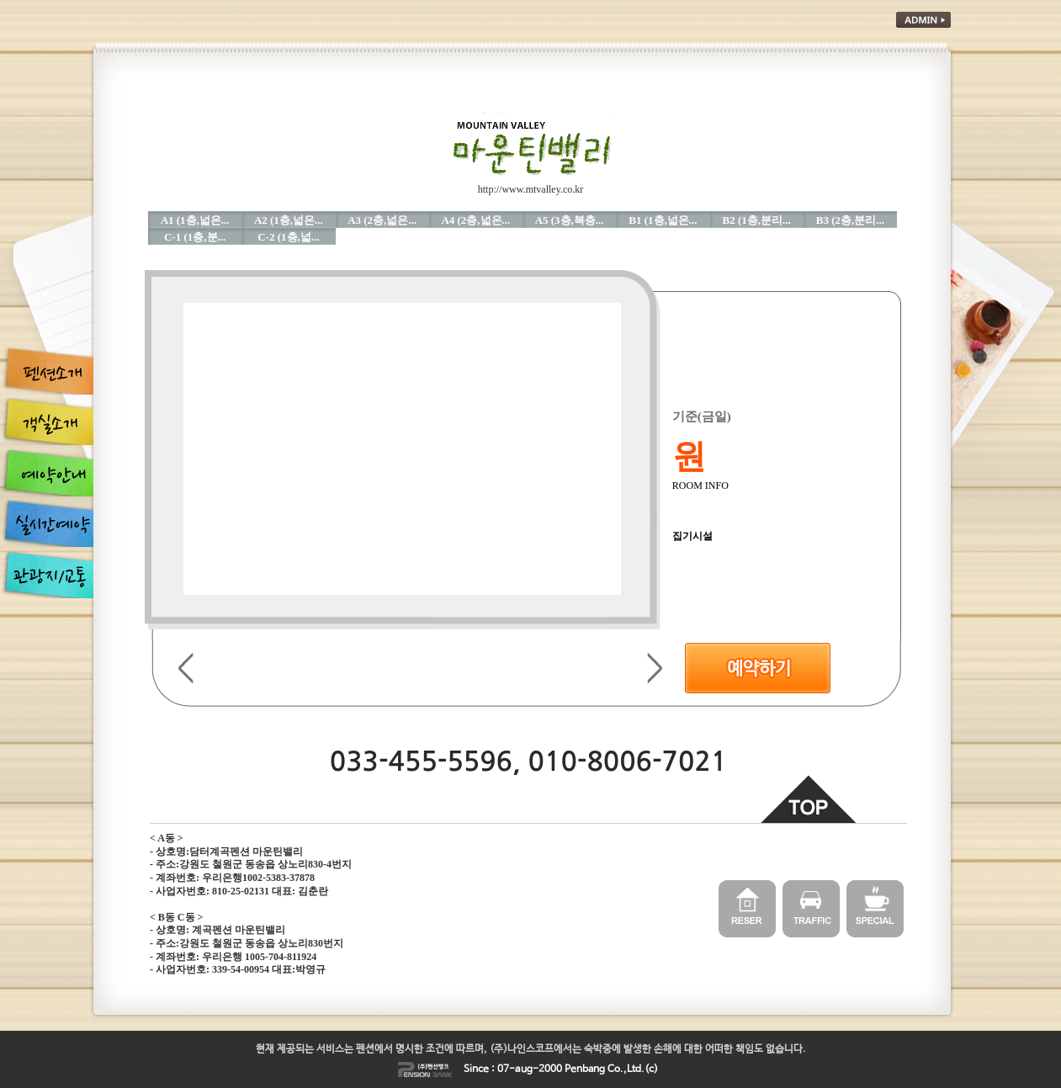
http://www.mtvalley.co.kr (530, 189)
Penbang (585, 1069)
